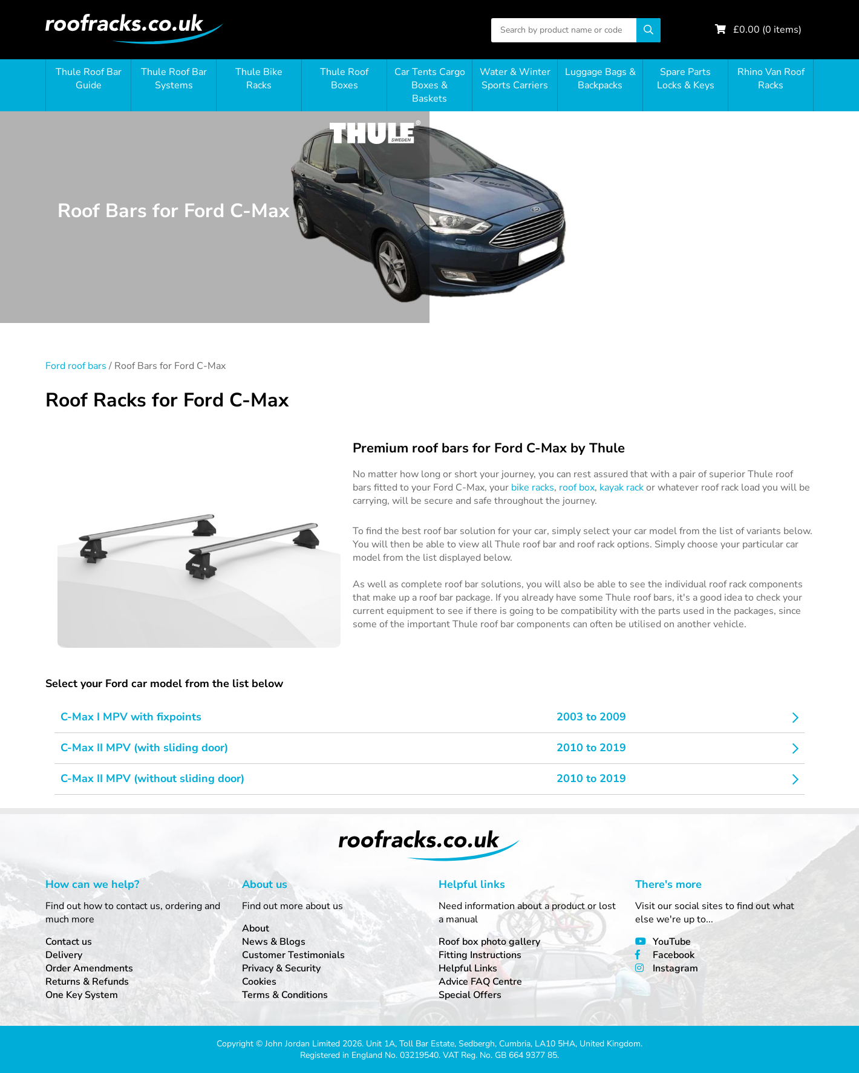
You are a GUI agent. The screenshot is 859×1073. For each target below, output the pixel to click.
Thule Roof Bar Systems (174, 78)
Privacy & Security (281, 968)
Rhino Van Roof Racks (771, 78)
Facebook (673, 955)
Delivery (63, 955)
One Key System (81, 995)
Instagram (675, 968)
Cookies (259, 981)
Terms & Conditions (285, 995)
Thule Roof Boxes (344, 78)
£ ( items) (767, 29)
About (255, 928)
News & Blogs (273, 941)
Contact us (68, 941)
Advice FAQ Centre (480, 981)
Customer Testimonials (293, 955)
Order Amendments (89, 968)
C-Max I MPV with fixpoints (130, 716)
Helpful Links (468, 968)
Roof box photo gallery (489, 941)
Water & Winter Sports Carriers (515, 78)
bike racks (532, 487)
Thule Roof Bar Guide (89, 78)
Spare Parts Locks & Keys (685, 78)
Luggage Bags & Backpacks (600, 78)
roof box (577, 487)
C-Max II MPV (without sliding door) (152, 778)
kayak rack (621, 487)
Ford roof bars (75, 366)
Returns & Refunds (87, 981)
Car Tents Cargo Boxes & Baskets (429, 85)
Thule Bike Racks (259, 78)
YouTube (672, 941)
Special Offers (470, 995)
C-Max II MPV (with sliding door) (144, 747)
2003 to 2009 (591, 716)
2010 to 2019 (591, 747)
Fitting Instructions (480, 955)
